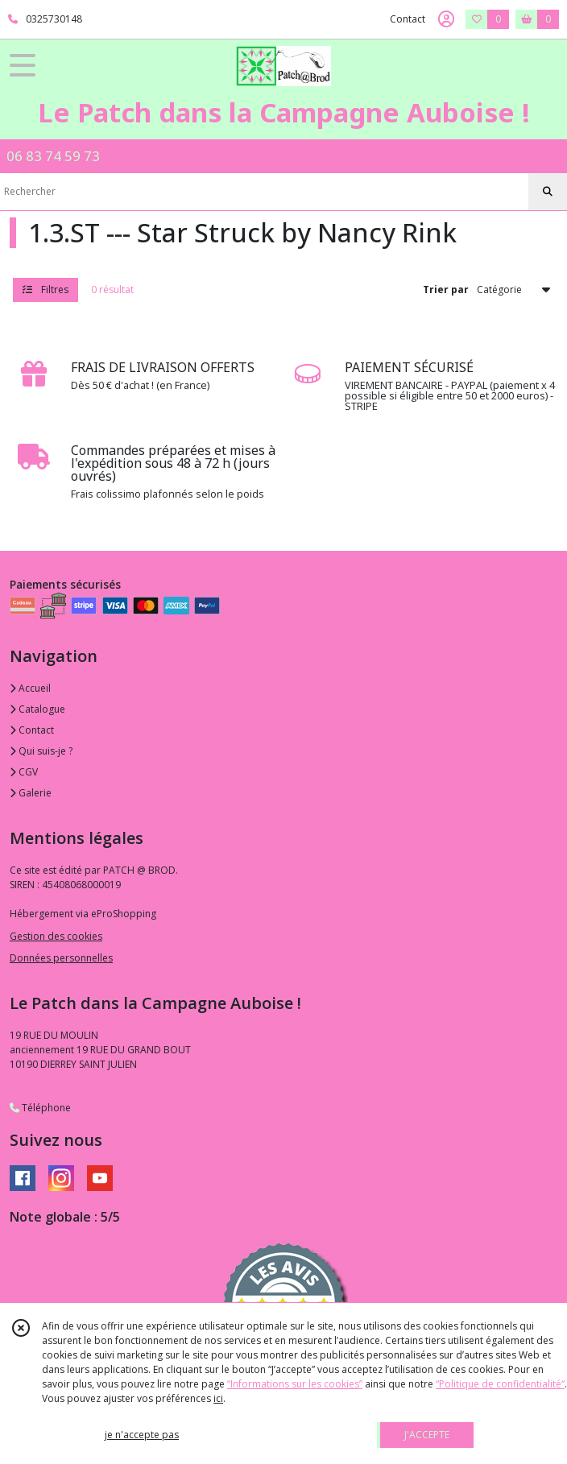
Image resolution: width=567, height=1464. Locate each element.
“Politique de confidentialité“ (500, 1384)
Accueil (30, 688)
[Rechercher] (547, 191)
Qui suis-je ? (41, 751)
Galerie (31, 793)
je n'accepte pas (142, 1434)
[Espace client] (446, 19)
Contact (407, 19)
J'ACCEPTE (426, 1434)
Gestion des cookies (56, 936)
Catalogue (37, 709)
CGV (24, 772)
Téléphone (40, 1108)
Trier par (446, 289)
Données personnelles (61, 958)
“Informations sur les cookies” (294, 1384)
